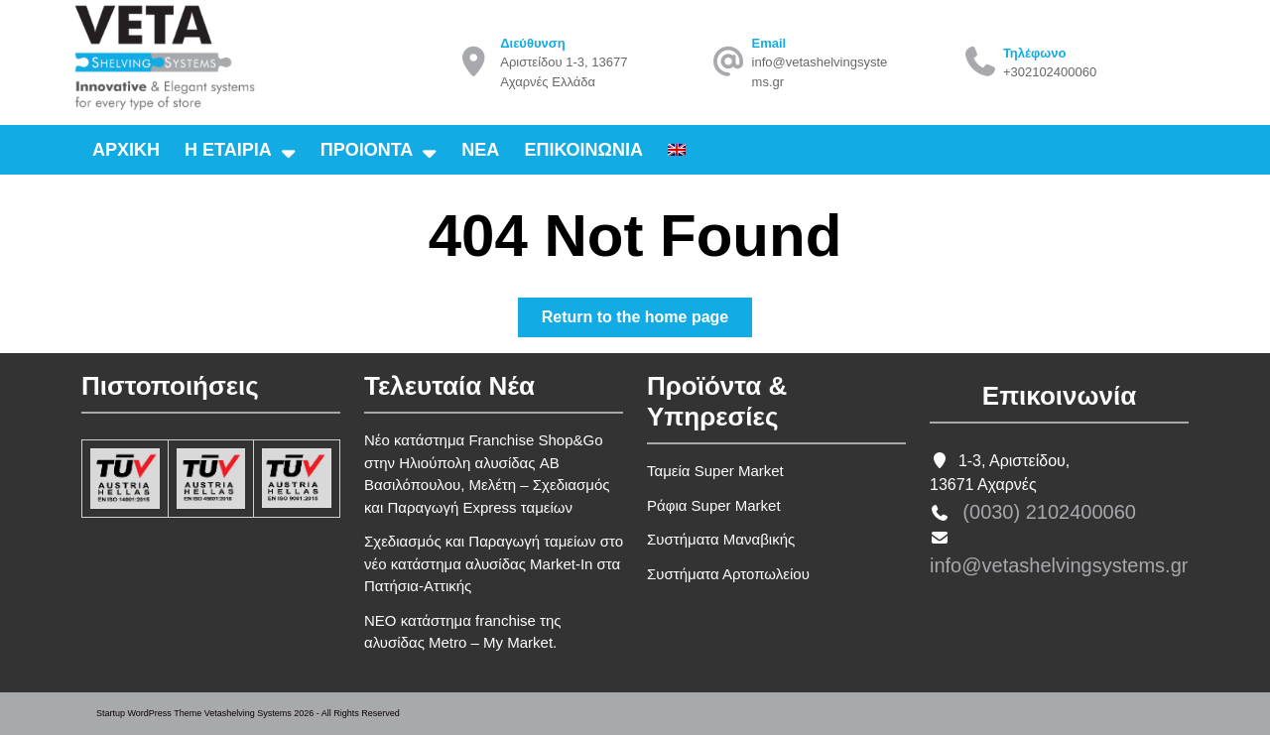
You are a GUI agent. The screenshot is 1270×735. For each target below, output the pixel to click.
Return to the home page (647, 321)
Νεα (480, 150)
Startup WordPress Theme (148, 713)
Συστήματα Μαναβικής (721, 539)
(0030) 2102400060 (1049, 512)
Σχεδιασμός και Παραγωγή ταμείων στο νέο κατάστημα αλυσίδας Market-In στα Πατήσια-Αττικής (493, 563)
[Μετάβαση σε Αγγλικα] (677, 150)
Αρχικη (126, 150)
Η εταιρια (228, 150)
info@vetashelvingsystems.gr (1059, 565)
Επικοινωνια (583, 150)
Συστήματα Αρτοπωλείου (728, 573)
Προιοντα (367, 150)
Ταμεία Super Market (715, 470)
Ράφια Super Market (714, 505)
